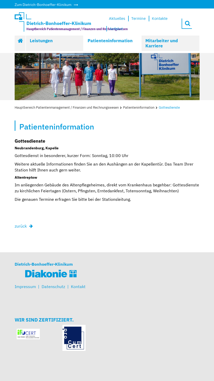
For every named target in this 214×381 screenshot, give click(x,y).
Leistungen (41, 41)
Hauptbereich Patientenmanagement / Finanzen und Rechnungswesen (67, 107)
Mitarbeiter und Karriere (161, 43)
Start (20, 43)
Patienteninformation (110, 41)
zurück (21, 226)
